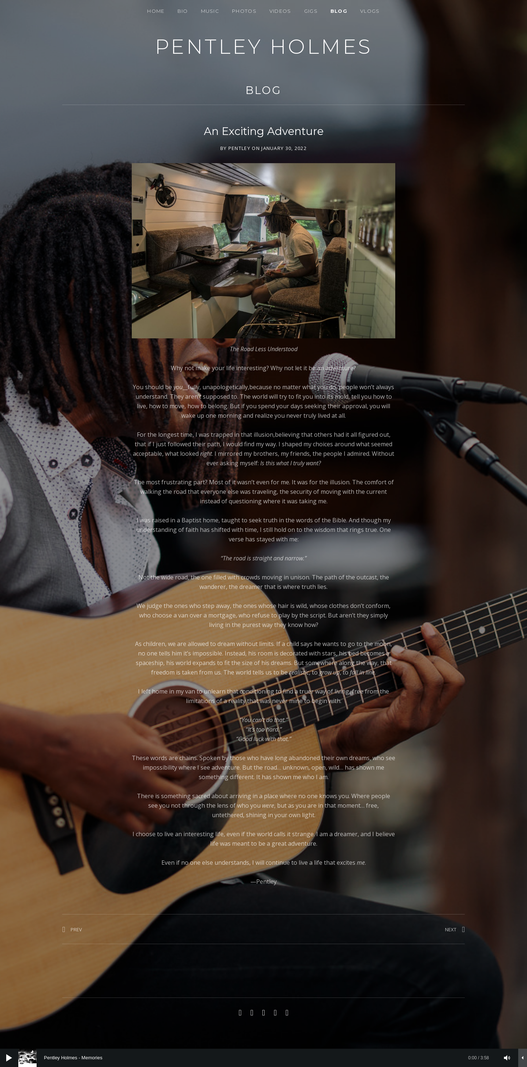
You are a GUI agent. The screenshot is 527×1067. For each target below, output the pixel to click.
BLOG (338, 11)
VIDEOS (280, 11)
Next (450, 929)
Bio (182, 11)
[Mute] (507, 1058)
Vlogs (370, 11)
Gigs (311, 11)
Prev (76, 929)
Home (155, 11)
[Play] (9, 1058)
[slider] (257, 1058)
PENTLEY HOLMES (264, 46)
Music (210, 11)
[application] (263, 1058)
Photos (244, 11)
